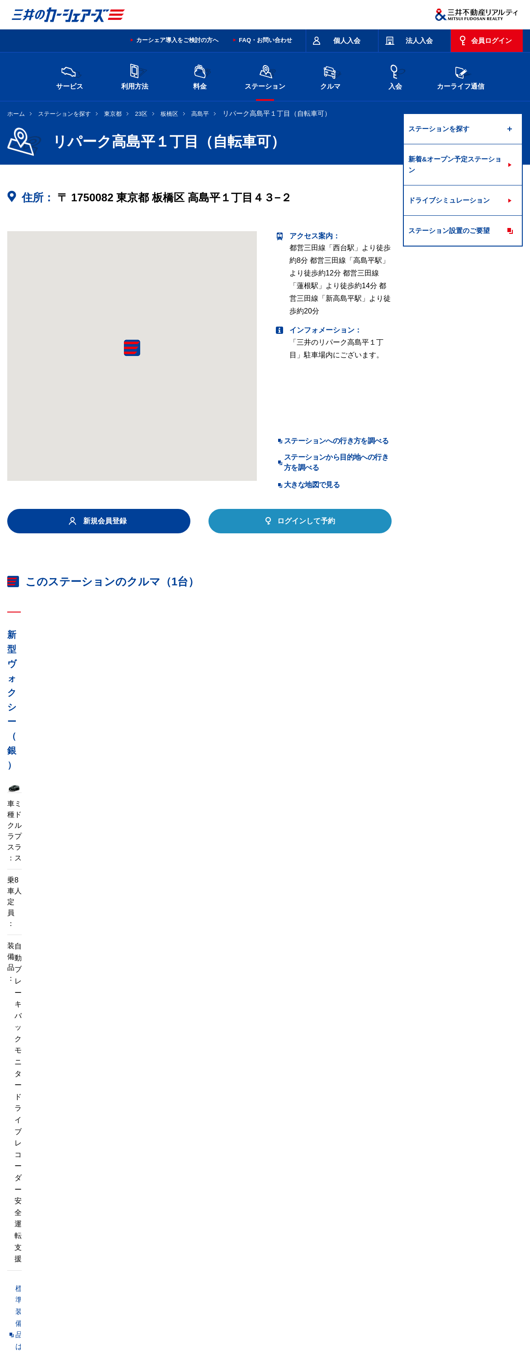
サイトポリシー (73, 1277)
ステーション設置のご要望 (449, 230)
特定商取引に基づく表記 (261, 1277)
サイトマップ (320, 1277)
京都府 (280, 1216)
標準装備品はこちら (47, 896)
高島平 (200, 113)
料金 (200, 76)
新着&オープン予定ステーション (455, 164)
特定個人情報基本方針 (312, 1313)
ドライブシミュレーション (449, 200)
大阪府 (318, 1216)
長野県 (166, 1216)
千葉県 (318, 1201)
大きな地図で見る (312, 485)
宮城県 (128, 1201)
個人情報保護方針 (252, 1313)
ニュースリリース (198, 1313)
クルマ (330, 76)
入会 (395, 76)
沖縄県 (242, 1230)
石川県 (128, 1216)
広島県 (90, 1230)
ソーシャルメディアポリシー (146, 1323)
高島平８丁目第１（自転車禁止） (61, 1087)
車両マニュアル (138, 896)
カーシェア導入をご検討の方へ (177, 40)
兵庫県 (356, 1216)
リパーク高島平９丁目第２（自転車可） (195, 1087)
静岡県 (204, 1216)
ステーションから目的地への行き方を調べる (336, 462)
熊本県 (204, 1230)
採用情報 (155, 1313)
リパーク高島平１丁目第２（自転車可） (72, 1105)
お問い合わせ (26, 1277)
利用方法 (134, 76)
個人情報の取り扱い (374, 1313)
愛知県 (242, 1216)
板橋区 (169, 113)
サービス (70, 76)
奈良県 (394, 1216)
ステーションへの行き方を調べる (336, 441)
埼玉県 (280, 1201)
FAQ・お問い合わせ (265, 40)
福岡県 (166, 1230)
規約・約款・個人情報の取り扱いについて (160, 1277)
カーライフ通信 (460, 76)
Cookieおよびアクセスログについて (453, 1313)
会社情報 (122, 1313)
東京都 (113, 113)
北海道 (90, 1201)
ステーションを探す (64, 113)
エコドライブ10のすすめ (379, 1277)
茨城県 (166, 1201)
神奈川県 (398, 1201)
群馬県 (242, 1201)
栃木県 (204, 1201)
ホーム (16, 113)
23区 (141, 113)
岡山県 (432, 1216)
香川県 (128, 1230)
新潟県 (432, 1201)
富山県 (90, 1216)
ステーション (265, 76)
